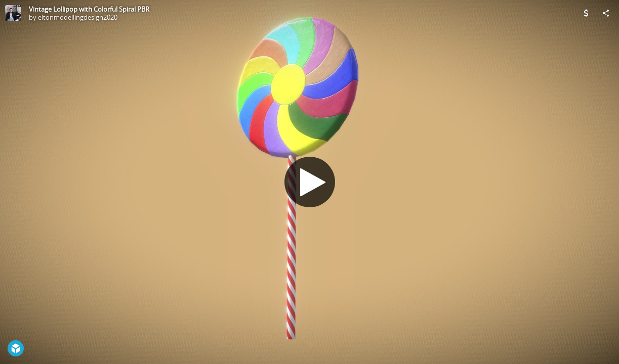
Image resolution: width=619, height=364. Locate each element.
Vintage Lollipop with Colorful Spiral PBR (89, 9)
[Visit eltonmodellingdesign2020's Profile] (13, 13)
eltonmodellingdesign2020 (77, 17)
